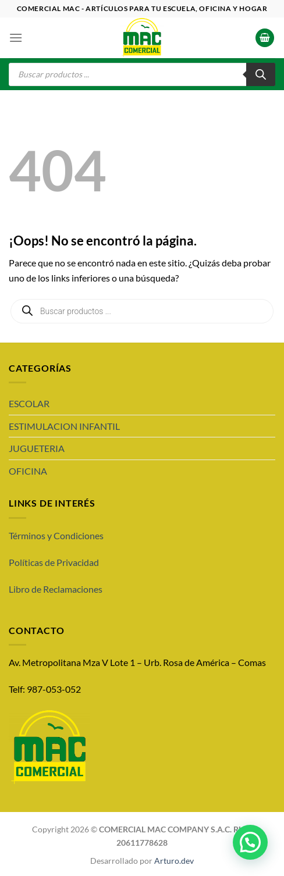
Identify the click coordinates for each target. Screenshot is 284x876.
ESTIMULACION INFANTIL (64, 426)
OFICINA (28, 470)
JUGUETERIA (37, 448)
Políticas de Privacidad (54, 562)
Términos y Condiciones (56, 535)
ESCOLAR (29, 403)
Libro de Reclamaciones (55, 588)
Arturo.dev (174, 861)
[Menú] (16, 37)
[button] (250, 842)
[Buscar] (260, 74)
